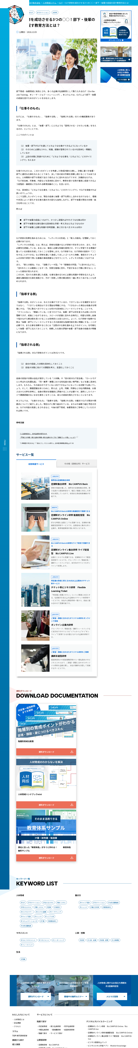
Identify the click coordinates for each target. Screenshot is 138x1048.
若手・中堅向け (105, 932)
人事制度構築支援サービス (55, 995)
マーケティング (56, 791)
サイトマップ (123, 1011)
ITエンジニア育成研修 (102, 943)
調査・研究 (17, 928)
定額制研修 (49, 924)
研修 (55, 12)
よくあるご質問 (93, 1011)
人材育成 (22, 12)
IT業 (43, 801)
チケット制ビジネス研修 (59, 934)
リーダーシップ (59, 820)
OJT (32, 12)
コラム (15, 910)
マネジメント (44, 820)
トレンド (39, 796)
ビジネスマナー (27, 791)
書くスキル (62, 782)
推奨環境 (35, 1011)
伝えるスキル (49, 782)
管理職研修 (56, 909)
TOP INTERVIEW (19, 915)
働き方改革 (95, 787)
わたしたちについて (21, 894)
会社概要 (17, 902)
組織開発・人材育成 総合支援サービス (58, 941)
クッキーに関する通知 (86, 1015)
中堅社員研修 (44, 909)
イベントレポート (20, 932)
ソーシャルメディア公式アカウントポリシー (119, 1015)
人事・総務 (92, 820)
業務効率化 (52, 801)
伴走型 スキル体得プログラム (60, 938)
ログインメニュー (21, 971)
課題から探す (18, 919)
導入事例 (16, 923)
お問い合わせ (18, 950)
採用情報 (108, 1011)
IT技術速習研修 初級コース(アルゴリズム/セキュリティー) (110, 964)
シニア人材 (50, 796)
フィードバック (27, 824)
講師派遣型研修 (45, 953)
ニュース (16, 937)
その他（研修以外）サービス (77, 463)
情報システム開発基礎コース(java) (101, 950)
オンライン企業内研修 (62, 953)
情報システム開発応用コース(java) (101, 954)
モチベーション (43, 12)
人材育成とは (19, 899)
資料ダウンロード (20, 954)
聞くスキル (39, 787)
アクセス (17, 906)
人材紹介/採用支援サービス (56, 988)
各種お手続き (19, 968)
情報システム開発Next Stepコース (101, 960)
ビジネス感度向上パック (97, 921)
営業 (49, 787)
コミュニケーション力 (29, 801)
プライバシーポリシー (33, 1015)
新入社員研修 (56, 906)
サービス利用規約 (19, 1011)
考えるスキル (26, 787)
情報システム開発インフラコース (100, 957)
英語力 (58, 787)
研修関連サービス (36, 464)
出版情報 (16, 945)
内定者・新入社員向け (110, 928)
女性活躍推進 (26, 805)
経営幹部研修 (69, 909)
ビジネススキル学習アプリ (107, 925)
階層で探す (43, 912)
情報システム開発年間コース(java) (101, 947)
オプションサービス (46, 931)
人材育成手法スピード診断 (98, 975)
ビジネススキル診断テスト (56, 964)
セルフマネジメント (29, 820)
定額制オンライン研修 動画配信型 (110, 912)
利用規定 (15, 1015)
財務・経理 (104, 820)
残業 (23, 839)
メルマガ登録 (18, 959)
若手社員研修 (69, 906)
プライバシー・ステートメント (60, 1015)
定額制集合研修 (53, 927)
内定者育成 (43, 906)
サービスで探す (56, 912)
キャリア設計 (26, 796)
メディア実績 (18, 941)
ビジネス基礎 (41, 791)
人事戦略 (116, 820)
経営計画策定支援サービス (58, 991)
